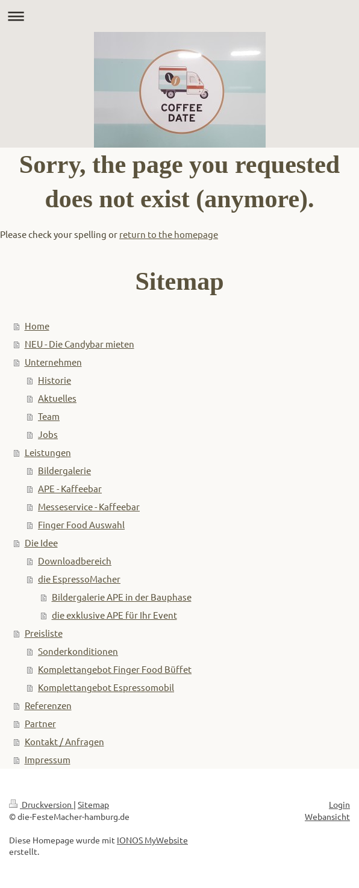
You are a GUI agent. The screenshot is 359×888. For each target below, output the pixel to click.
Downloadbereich (74, 560)
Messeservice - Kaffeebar (89, 506)
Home (37, 325)
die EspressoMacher (79, 578)
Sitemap (93, 804)
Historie (54, 380)
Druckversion (41, 804)
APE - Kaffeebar (70, 488)
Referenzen (48, 705)
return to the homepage (168, 234)
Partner (40, 723)
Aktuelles (57, 398)
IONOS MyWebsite (152, 839)
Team (49, 416)
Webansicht (327, 816)
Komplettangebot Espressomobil (106, 687)
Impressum (47, 759)
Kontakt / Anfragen (64, 741)
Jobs (48, 434)
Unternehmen (53, 361)
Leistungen (48, 452)
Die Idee (41, 542)
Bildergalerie (64, 470)
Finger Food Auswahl (81, 524)
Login (339, 804)
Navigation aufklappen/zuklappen (179, 16)
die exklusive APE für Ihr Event (114, 615)
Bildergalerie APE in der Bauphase (122, 596)
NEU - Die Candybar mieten (79, 343)
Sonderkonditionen (78, 651)
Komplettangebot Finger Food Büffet (115, 669)
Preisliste (44, 633)
